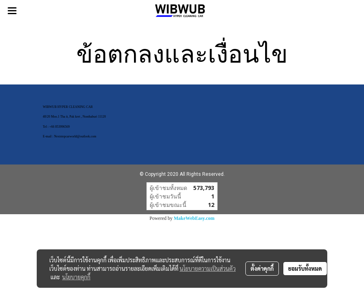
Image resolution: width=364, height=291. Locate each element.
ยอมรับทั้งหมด (305, 268)
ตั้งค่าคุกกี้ (262, 268)
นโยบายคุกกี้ (76, 276)
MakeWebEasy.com (194, 218)
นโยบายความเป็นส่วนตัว (208, 268)
